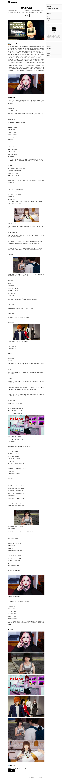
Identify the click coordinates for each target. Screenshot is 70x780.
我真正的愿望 (12, 2)
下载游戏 (11, 770)
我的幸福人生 (49, 51)
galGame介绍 (49, 2)
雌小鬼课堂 (49, 53)
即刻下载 (60, 2)
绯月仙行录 (49, 46)
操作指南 (55, 2)
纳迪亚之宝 (49, 48)
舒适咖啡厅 (49, 55)
